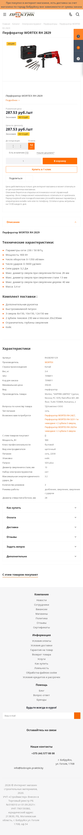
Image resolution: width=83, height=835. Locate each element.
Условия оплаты (41, 640)
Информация (41, 635)
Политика (41, 618)
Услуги (41, 659)
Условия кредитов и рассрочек (41, 677)
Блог (41, 690)
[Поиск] (77, 15)
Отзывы (41, 622)
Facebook (36, 737)
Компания (41, 594)
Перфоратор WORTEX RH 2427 (60, 415)
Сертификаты (41, 627)
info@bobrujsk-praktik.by (28, 767)
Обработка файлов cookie (41, 672)
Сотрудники (41, 604)
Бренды (41, 699)
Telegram (53, 737)
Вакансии (41, 609)
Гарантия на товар (41, 649)
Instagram (45, 737)
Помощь (41, 685)
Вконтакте (28, 737)
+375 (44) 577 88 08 (43, 753)
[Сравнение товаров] (78, 56)
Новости (41, 600)
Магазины (41, 613)
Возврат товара (41, 654)
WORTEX (49, 362)
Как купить (41, 663)
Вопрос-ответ (41, 695)
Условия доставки (41, 645)
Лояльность (41, 668)
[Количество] (23, 161)
